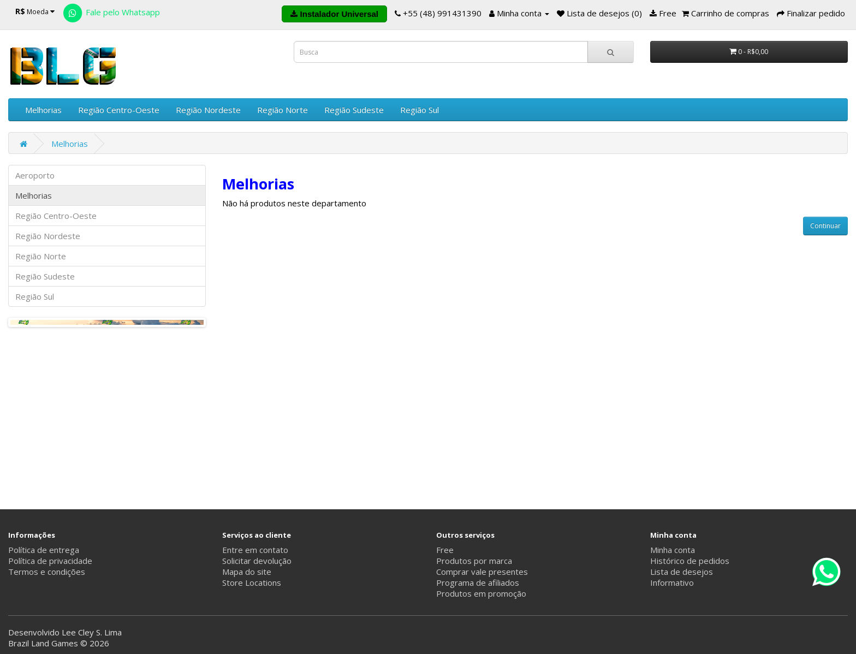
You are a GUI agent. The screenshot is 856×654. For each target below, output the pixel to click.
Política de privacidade (50, 560)
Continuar (825, 225)
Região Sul (419, 109)
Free (445, 549)
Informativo (672, 582)
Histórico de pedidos (689, 560)
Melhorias (43, 109)
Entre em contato (255, 549)
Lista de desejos (681, 571)
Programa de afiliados (477, 582)
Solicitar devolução (257, 560)
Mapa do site (246, 571)
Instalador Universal (334, 14)
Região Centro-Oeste (118, 109)
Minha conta (672, 549)
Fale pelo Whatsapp (111, 12)
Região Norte (282, 109)
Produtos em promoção (481, 593)
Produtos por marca (474, 560)
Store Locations (251, 582)
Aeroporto (35, 175)
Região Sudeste (354, 109)
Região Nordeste (208, 109)
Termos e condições (46, 571)
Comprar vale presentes (482, 571)
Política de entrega (43, 549)
